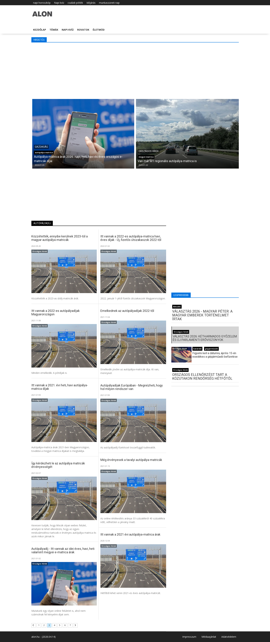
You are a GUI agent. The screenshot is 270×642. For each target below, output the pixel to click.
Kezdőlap (39, 29)
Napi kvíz (59, 2)
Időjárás (91, 2)
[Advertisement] (135, 70)
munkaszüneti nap (109, 2)
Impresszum (189, 636)
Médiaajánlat (208, 636)
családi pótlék (75, 2)
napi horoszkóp (42, 2)
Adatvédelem (228, 636)
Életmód (99, 29)
